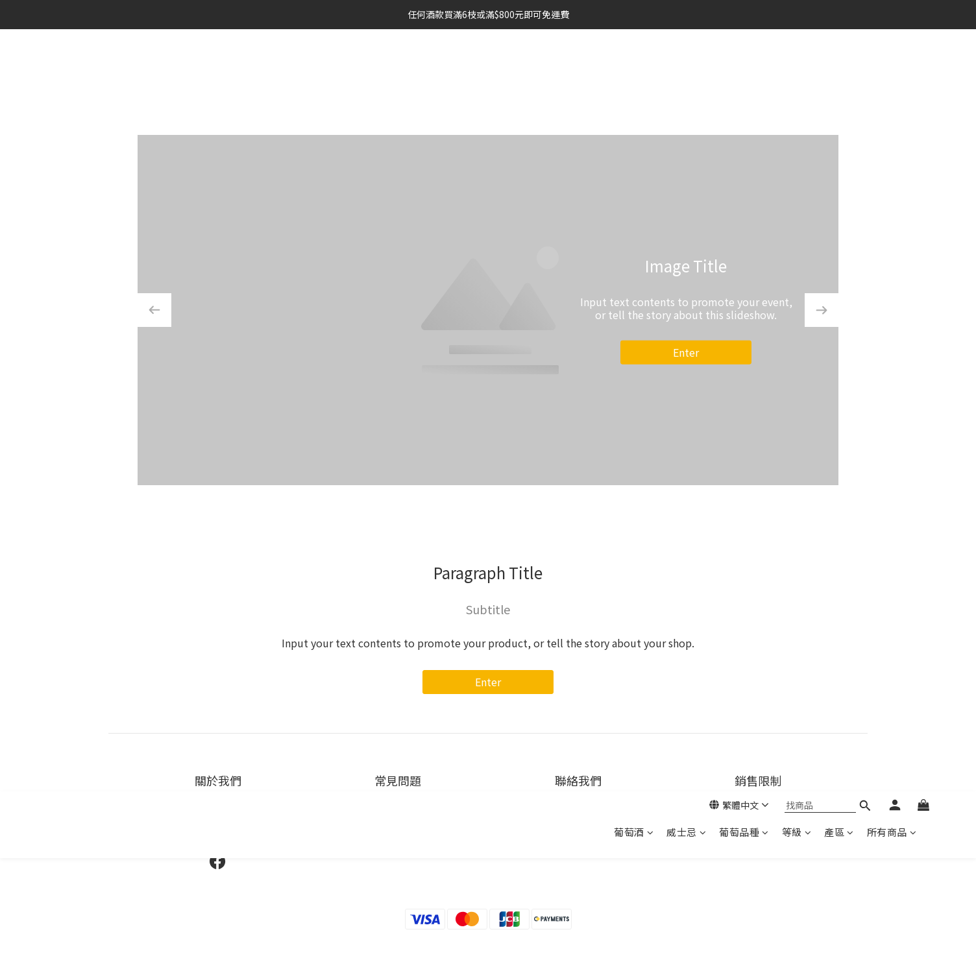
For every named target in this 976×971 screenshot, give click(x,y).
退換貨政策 (398, 832)
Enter (686, 352)
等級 (797, 70)
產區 (839, 70)
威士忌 (686, 70)
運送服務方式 (398, 815)
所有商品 (892, 70)
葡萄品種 (744, 70)
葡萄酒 (633, 70)
